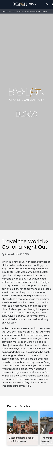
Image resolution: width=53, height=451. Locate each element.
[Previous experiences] (10, 429)
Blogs (11, 11)
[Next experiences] (43, 429)
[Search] (47, 4)
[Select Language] (32, 4)
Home (4, 11)
